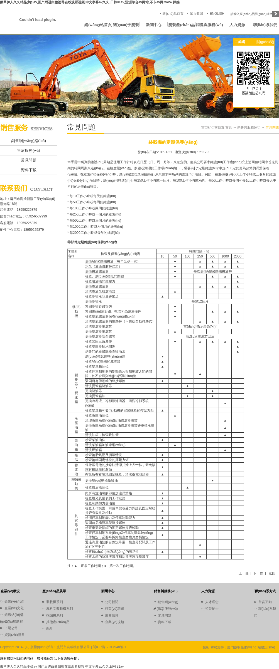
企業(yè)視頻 (114, 622)
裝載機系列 (54, 602)
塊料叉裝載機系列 (59, 609)
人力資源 (237, 25)
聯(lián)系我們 (265, 25)
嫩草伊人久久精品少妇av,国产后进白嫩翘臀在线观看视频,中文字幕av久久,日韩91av (62, 666)
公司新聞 (111, 602)
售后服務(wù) (28, 150)
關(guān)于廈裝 (126, 25)
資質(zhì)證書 (14, 635)
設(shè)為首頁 (173, 14)
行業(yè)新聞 (114, 609)
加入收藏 (196, 14)
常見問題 (28, 160)
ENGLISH (217, 14)
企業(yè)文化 (14, 608)
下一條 (258, 573)
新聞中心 (153, 25)
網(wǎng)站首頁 (98, 25)
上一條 (244, 573)
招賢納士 (212, 609)
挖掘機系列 (54, 615)
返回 (272, 573)
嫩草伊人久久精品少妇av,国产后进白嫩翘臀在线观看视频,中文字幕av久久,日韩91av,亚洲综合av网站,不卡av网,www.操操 (90, 2)
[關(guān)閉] (265, 42)
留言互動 (265, 602)
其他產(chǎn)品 (57, 622)
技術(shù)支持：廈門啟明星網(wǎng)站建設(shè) (239, 647)
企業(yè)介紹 (14, 601)
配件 (49, 629)
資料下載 (28, 170)
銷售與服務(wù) (209, 25)
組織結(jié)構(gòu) (11, 615)
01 (139, 76)
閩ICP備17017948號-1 (109, 647)
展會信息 (111, 615)
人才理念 (212, 602)
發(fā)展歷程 (13, 621)
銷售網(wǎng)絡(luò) (28, 141)
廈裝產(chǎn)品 (181, 25)
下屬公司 (11, 628)
